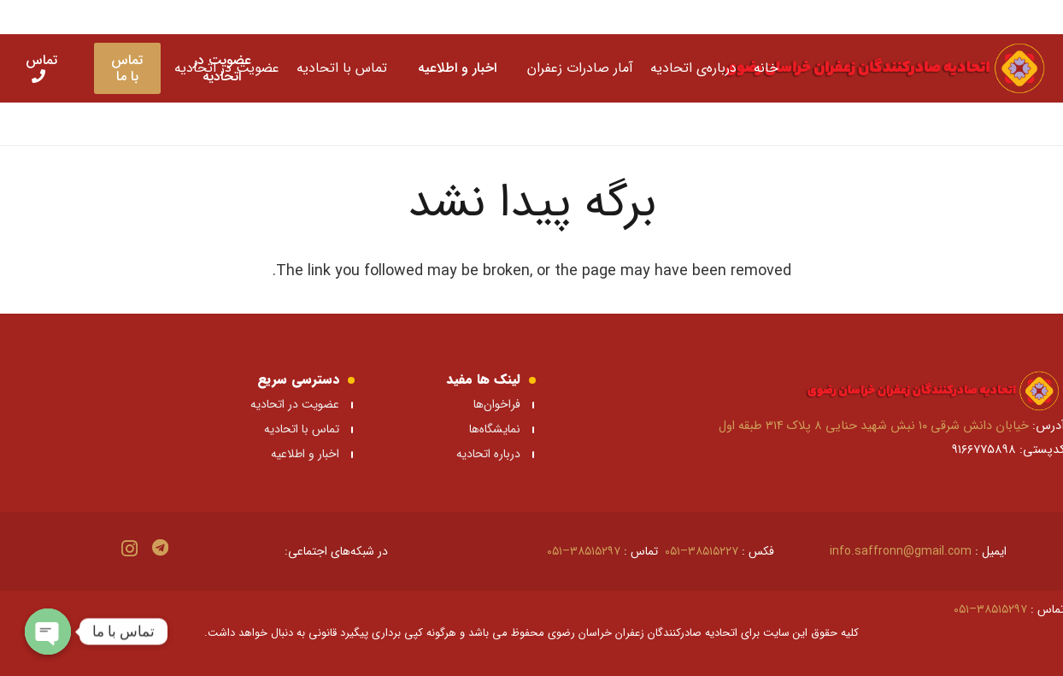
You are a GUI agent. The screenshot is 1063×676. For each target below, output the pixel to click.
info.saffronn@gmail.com (901, 551)
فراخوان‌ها (496, 404)
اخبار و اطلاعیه (305, 453)
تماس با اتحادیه (301, 429)
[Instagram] (129, 548)
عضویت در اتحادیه (294, 404)
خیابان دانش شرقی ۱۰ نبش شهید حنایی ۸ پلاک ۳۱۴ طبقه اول (874, 426)
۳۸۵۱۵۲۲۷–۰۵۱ (701, 551)
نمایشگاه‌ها (493, 429)
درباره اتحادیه (488, 453)
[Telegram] (160, 547)
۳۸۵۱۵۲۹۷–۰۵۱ (583, 551)
